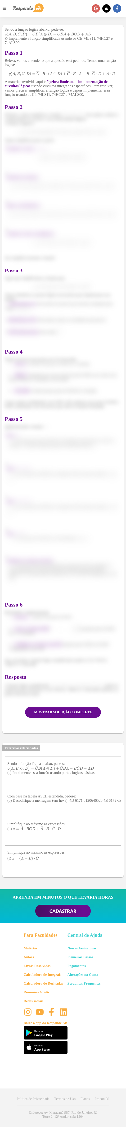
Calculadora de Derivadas (43, 983)
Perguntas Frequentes (84, 983)
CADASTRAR (63, 911)
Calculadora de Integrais (42, 974)
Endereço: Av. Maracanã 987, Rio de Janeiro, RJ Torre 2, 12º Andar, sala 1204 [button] (63, 1114)
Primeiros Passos (80, 957)
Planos (85, 1099)
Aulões (29, 957)
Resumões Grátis (37, 992)
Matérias (30, 948)
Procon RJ (101, 1099)
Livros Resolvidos (37, 966)
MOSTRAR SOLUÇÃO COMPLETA (63, 712)
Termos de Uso (65, 1099)
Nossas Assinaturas (82, 948)
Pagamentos (77, 966)
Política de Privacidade (33, 1099)
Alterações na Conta (83, 974)
